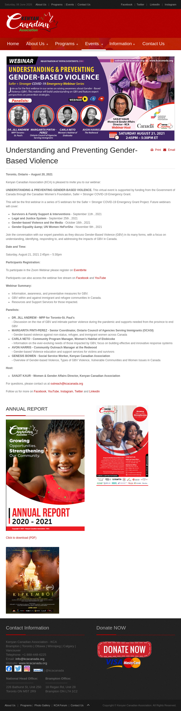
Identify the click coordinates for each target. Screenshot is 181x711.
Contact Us (84, 4)
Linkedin (94, 391)
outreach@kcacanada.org (66, 383)
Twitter (140, 4)
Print (156, 150)
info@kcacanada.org (30, 659)
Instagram (170, 4)
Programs (56, 4)
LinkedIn (155, 4)
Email (168, 150)
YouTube (100, 278)
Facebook (126, 4)
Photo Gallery (42, 705)
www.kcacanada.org (33, 663)
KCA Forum (60, 705)
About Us (41, 4)
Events (70, 4)
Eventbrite (80, 270)
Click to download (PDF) (21, 537)
